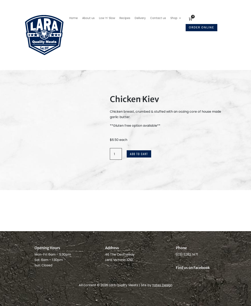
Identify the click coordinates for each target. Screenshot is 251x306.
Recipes (124, 18)
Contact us (158, 18)
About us (88, 18)
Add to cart (139, 154)
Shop (173, 18)
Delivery (140, 18)
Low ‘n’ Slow (107, 18)
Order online (201, 27)
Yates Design (162, 285)
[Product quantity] (116, 154)
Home (73, 18)
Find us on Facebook (193, 267)
